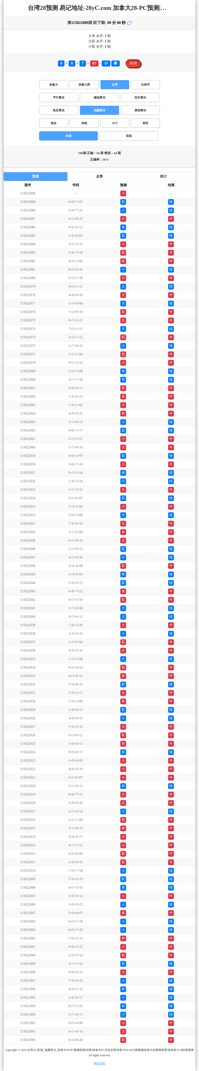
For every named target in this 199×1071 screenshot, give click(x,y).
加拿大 (53, 84)
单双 (145, 123)
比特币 (145, 84)
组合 (54, 123)
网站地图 (99, 1063)
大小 (115, 123)
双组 (129, 136)
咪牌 (133, 63)
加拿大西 (84, 84)
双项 (68, 136)
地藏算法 (99, 110)
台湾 (115, 84)
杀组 (84, 123)
